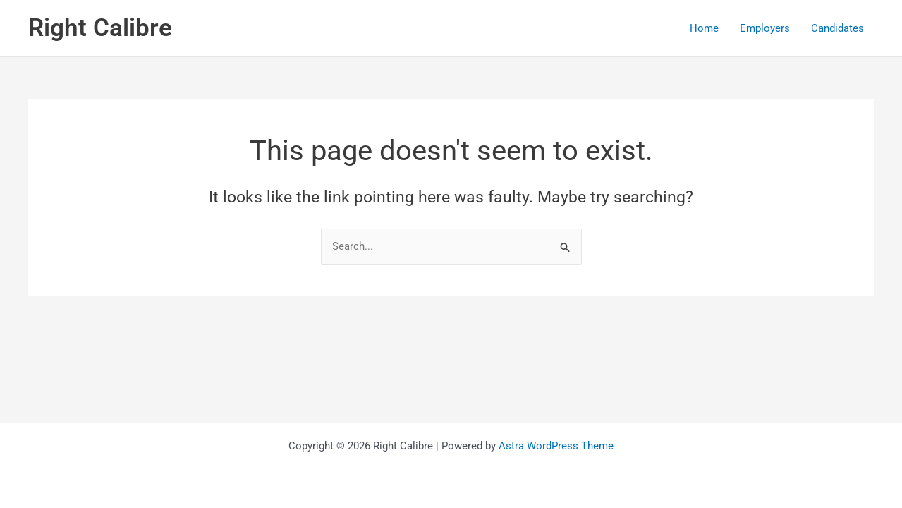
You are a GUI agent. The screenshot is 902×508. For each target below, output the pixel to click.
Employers (765, 28)
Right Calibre (100, 27)
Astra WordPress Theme (556, 446)
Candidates (837, 28)
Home (704, 28)
